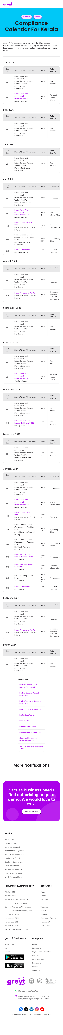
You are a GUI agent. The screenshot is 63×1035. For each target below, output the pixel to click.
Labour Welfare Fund (27, 726)
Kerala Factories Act (22, 250)
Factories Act (24, 721)
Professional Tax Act (27, 715)
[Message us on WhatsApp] (32, 990)
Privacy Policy (37, 1014)
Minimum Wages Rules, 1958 (30, 732)
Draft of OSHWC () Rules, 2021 (30, 709)
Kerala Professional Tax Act (24, 293)
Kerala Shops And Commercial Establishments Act (21, 96)
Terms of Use (47, 1014)
